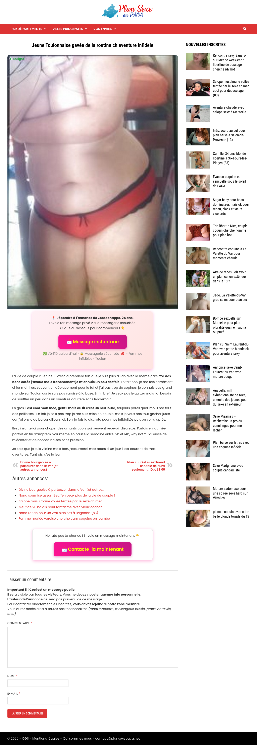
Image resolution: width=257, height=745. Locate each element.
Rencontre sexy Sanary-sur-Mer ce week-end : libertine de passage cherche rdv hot (229, 62)
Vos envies (102, 29)
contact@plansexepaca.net (117, 738)
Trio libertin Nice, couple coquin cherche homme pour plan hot (230, 230)
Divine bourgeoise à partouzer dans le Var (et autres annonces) (39, 466)
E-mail (13, 694)
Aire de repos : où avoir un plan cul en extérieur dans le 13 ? (229, 276)
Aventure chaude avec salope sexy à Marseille (229, 109)
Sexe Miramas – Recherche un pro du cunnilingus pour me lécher (227, 423)
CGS (25, 738)
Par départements (26, 29)
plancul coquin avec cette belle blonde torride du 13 (231, 514)
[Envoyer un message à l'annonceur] (92, 182)
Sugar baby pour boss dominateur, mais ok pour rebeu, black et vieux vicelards (231, 207)
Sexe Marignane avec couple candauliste (228, 467)
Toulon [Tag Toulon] (100, 358)
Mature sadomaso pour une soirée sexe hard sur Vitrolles (230, 493)
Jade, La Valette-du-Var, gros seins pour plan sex (230, 297)
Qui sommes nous (77, 738)
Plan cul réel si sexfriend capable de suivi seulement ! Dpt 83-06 (146, 466)
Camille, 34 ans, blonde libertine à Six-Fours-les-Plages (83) (230, 158)
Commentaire (19, 623)
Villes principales (68, 29)
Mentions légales (45, 738)
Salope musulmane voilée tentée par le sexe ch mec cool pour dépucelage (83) (231, 88)
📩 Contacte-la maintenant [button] (93, 549)
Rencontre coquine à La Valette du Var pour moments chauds (229, 253)
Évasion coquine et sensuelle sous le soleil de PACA (229, 181)
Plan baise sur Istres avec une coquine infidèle (231, 444)
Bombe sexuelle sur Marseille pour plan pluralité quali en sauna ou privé (229, 325)
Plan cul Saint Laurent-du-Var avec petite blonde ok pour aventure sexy (231, 349)
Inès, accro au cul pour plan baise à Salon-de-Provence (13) (229, 135)
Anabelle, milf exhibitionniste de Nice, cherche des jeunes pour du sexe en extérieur (230, 397)
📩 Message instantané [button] (92, 342)
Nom (12, 676)
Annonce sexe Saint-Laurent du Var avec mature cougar (227, 372)
